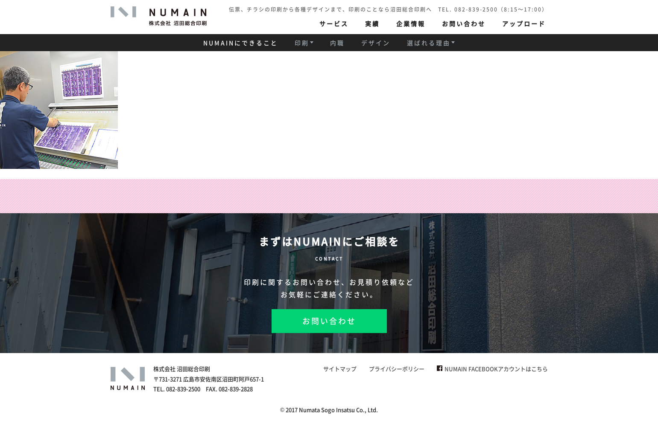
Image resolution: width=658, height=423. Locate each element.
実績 (372, 23)
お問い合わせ (463, 23)
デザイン (375, 42)
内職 (337, 42)
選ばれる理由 (428, 42)
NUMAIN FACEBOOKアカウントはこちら (492, 369)
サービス (333, 23)
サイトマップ (340, 369)
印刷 (302, 42)
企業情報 (410, 23)
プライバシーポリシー (396, 369)
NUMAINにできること (240, 42)
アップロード (524, 23)
